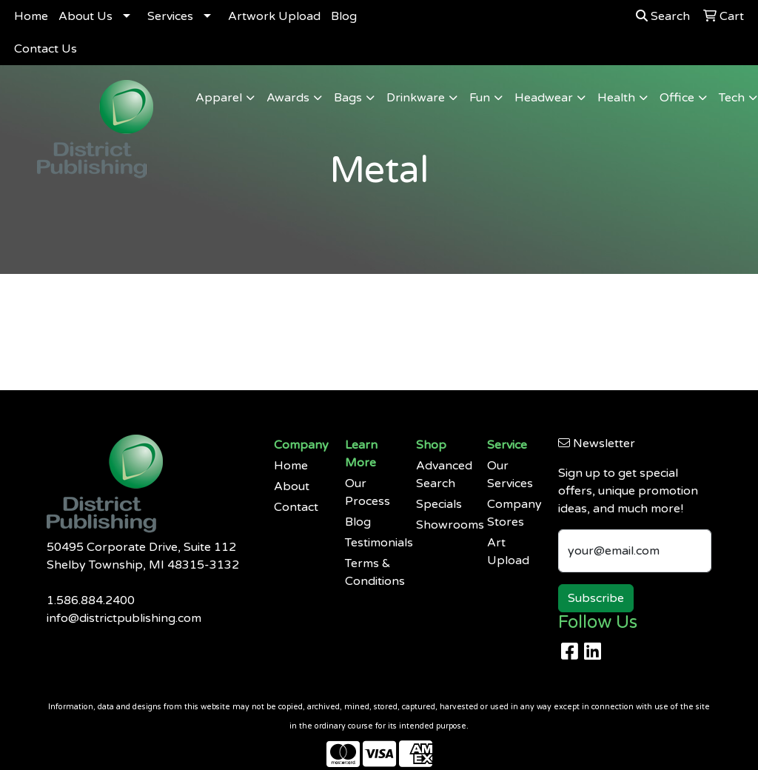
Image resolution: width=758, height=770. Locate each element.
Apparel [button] (218, 97)
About (291, 486)
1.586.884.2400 (91, 600)
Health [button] (616, 97)
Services (170, 16)
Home (31, 16)
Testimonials (371, 542)
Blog (344, 16)
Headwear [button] (543, 97)
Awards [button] (287, 97)
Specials (439, 504)
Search (663, 16)
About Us (85, 16)
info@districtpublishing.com (124, 618)
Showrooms (442, 525)
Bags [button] (348, 97)
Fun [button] (479, 97)
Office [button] (677, 97)
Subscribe (596, 598)
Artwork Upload (274, 16)
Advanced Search (442, 474)
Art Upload (508, 551)
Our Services (510, 474)
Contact (296, 507)
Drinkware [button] (415, 97)
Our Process (367, 492)
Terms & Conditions (371, 572)
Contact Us (45, 48)
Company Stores (513, 513)
